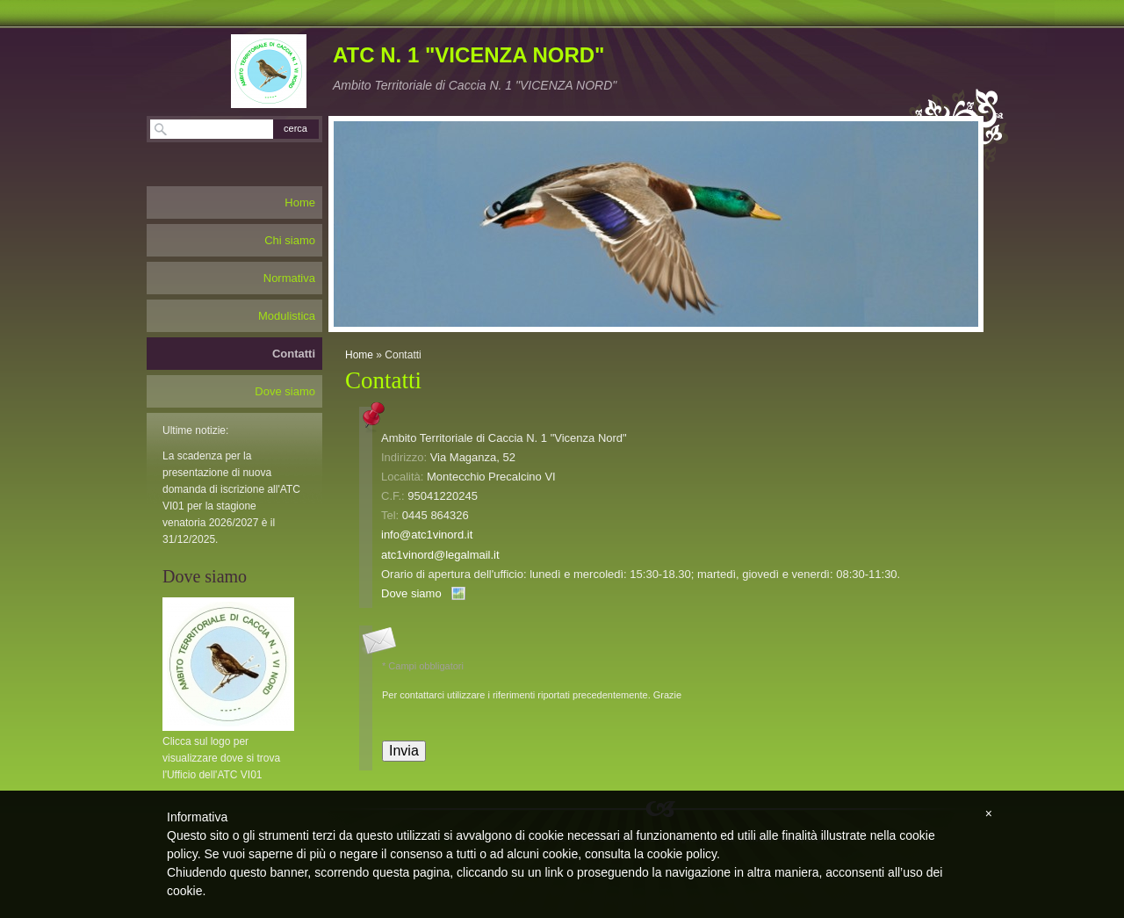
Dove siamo (411, 593)
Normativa (289, 278)
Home (359, 355)
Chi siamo (289, 240)
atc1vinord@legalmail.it (440, 554)
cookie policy (682, 854)
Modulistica (286, 315)
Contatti (293, 353)
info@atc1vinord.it (426, 534)
